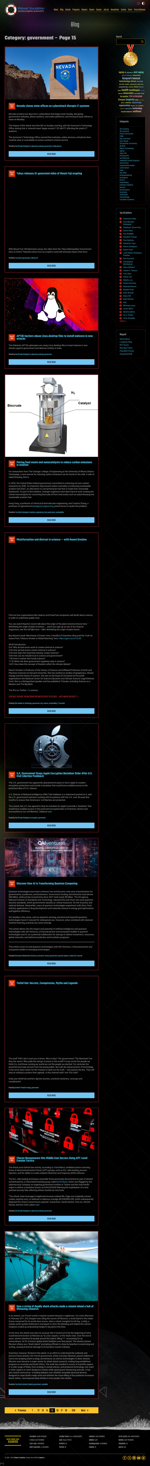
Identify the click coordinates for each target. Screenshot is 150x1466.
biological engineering (43, 506)
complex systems (127, 199)
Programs (76, 9)
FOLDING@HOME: (94, 1443)
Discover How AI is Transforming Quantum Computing (47, 883)
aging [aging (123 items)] (121, 72)
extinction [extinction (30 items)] (130, 87)
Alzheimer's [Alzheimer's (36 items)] (130, 73)
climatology (28, 703)
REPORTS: (62, 1443)
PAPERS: (61, 1447)
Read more (51, 154)
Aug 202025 (12, 775)
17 (62, 1410)
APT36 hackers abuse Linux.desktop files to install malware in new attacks (55, 337)
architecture (124, 158)
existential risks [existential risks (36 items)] (123, 87)
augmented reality (127, 165)
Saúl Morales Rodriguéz (22, 146)
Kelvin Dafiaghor (130, 246)
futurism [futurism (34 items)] (141, 87)
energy (29, 1087)
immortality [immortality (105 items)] (128, 93)
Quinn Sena (128, 231)
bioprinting (124, 182)
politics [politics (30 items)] (123, 103)
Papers (91, 9)
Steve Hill (127, 296)
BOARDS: (121, 1440)
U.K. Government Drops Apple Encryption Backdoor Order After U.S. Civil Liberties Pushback (54, 774)
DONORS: (91, 1440)
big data (123, 173)
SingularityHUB (126, 354)
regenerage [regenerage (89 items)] (136, 102)
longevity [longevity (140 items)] (130, 99)
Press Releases (139, 9)
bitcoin (122, 187)
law (41, 703)
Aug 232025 (12, 337)
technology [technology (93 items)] (137, 108)
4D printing (124, 131)
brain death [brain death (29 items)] (121, 84)
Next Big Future (126, 348)
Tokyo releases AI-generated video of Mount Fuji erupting (49, 173)
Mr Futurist (124, 345)
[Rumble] (143, 1458)
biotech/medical (28, 1384)
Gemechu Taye (129, 243)
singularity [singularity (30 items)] (140, 106)
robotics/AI (34, 258)
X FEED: (32, 1440)
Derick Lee (127, 277)
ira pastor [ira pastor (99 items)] (124, 96)
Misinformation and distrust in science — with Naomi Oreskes (52, 539)
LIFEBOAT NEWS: (64, 1436)
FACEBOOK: (33, 1436)
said (50, 811)
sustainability (60, 512)
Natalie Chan (128, 289)
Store (130, 9)
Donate (99, 9)
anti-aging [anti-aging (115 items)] (139, 72)
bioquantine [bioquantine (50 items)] (137, 75)
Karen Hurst (128, 250)
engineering (39, 512)
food (45, 512)
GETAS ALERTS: (123, 1436)
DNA (121, 136)
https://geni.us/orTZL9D (70, 638)
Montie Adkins (129, 312)
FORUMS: (91, 1447)
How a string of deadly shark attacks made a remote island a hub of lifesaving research (55, 1307)
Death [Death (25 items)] (142, 84)
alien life (123, 153)
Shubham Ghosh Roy (132, 227)
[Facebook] (125, 1458)
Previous (22, 1410)
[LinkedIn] (134, 1458)
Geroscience (125, 339)
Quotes (123, 9)
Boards (68, 9)
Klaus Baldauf (129, 267)
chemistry (32, 512)
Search (142, 41)
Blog (61, 9)
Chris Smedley (129, 318)
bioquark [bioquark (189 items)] (127, 78)
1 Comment (61, 703)
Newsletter (115, 9)
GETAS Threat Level (13, 1441)
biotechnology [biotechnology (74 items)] (124, 81)
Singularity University (128, 143)
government (48, 146)
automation (124, 168)
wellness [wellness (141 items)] (137, 111)
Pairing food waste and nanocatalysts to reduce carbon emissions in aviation (54, 463)
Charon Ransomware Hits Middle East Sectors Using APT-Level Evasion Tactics (52, 1159)
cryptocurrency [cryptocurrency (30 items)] (133, 84)
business (34, 955)
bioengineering (126, 175)
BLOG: (61, 1440)
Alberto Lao (128, 280)
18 (66, 1410)
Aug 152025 (12, 983)
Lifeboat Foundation (19, 1457)
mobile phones (57, 146)
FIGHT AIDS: (33, 1443)
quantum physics (63, 955)
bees (122, 170)
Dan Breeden (19, 703)
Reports (84, 9)
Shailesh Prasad (20, 1087)
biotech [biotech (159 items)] (136, 78)
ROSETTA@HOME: (35, 1447)
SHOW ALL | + (123, 321)
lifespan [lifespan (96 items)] (121, 99)
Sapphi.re (42, 1457)
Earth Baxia (62, 1182)
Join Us (106, 9)
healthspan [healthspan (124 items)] (134, 90)
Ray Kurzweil (125, 139)
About (56, 9)
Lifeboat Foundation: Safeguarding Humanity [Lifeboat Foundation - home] (25, 9)
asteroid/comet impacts (129, 160)
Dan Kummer (128, 258)
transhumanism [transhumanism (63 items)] (126, 112)
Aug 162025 (12, 884)
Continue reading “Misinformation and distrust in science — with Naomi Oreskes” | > (44, 697)
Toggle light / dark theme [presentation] (143, 3)
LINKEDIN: (92, 1436)
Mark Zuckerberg (127, 148)
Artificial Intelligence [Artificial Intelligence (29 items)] (127, 75)
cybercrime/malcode (37, 146)
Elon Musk (124, 141)
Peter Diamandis (126, 134)
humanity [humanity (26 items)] (142, 90)
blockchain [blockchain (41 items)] (140, 82)
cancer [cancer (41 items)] (127, 84)
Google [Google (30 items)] (119, 90)
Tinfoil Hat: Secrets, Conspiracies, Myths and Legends (47, 983)
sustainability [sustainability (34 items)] (128, 109)
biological (26, 512)
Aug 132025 (12, 1159)
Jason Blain (128, 309)
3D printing (124, 129)
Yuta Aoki (18, 258)
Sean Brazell (128, 293)
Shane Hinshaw (129, 283)
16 (57, 1410)
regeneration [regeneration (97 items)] (124, 105)
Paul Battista (128, 240)
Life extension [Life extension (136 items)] (135, 96)
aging (122, 151)
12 (38, 1410)
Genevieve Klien (129, 219)
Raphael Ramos (129, 286)
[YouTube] (139, 1458)
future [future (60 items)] (136, 87)
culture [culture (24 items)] (138, 84)
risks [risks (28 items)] (136, 106)
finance (47, 955)
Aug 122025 (12, 1308)
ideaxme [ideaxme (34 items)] (120, 94)
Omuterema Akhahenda (22, 955)
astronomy (124, 163)
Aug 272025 (12, 106)
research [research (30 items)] (133, 106)
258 (73, 1410)
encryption (34, 817)
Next (83, 1410)
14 (47, 1410)
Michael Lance (129, 305)
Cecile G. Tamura (130, 270)
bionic (122, 180)
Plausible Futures (127, 351)
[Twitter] (129, 1458)
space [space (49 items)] (122, 109)
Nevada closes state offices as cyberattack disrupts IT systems (53, 106)
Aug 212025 (12, 540)
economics (40, 955)
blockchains (125, 190)
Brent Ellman (128, 299)
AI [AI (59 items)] (125, 73)
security (79, 955)
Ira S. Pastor (128, 315)
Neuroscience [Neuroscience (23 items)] (141, 100)
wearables (45, 1384)
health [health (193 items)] (125, 90)
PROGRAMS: (122, 1443)
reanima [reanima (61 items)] (128, 103)
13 (43, 1410)
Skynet (122, 146)
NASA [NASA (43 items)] (136, 100)
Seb (124, 302)
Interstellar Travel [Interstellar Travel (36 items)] (139, 94)
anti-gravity (124, 155)
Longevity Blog (126, 342)
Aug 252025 (12, 173)
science (45, 703)
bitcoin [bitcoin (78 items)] (133, 81)
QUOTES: (121, 1447)
